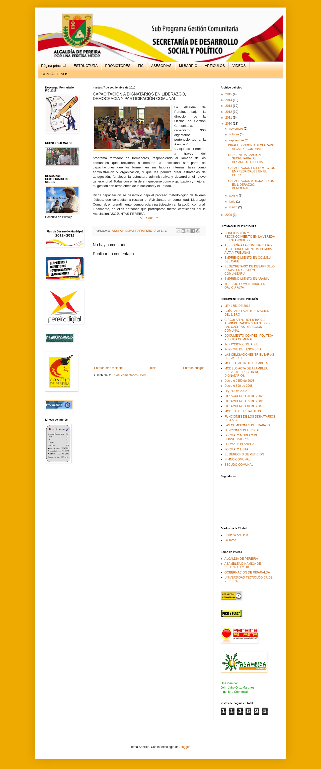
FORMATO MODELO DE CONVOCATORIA (241, 437)
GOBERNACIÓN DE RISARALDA (247, 572)
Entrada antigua (193, 368)
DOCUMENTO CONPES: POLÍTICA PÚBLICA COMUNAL (248, 337)
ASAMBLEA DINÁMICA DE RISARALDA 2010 (242, 565)
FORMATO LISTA (236, 449)
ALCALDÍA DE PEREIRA (241, 558)
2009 (229, 215)
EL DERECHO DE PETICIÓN (244, 454)
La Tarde (230, 540)
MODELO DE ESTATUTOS (242, 411)
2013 (229, 106)
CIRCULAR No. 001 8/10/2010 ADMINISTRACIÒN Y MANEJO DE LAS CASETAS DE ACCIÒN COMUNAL (248, 325)
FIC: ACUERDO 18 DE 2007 (243, 406)
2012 (229, 112)
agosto (234, 195)
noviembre (236, 128)
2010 (229, 123)
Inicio (152, 368)
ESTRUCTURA (86, 66)
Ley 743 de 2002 (235, 391)
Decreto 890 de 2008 (238, 386)
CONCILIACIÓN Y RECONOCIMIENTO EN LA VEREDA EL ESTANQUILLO (249, 236)
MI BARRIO (188, 66)
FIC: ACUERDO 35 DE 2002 (243, 401)
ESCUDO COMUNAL (238, 464)
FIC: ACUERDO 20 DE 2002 (243, 396)
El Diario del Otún (236, 535)
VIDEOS (239, 66)
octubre (234, 134)
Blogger (184, 747)
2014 (229, 100)
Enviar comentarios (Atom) (129, 375)
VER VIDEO (149, 218)
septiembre (237, 140)
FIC (141, 66)
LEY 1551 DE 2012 (237, 306)
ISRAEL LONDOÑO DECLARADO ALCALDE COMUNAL (251, 147)
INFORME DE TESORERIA (243, 349)
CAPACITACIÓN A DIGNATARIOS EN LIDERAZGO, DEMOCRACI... (251, 184)
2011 (229, 117)
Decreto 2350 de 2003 (239, 380)
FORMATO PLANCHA (239, 444)
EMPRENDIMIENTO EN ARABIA (246, 278)
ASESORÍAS (161, 66)
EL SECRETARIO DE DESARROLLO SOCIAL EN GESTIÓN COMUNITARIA (249, 270)
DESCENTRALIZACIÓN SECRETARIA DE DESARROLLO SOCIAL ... (248, 158)
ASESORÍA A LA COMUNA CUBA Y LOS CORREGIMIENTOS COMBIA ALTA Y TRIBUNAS (248, 249)
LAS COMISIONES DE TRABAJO (247, 425)
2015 (229, 94)
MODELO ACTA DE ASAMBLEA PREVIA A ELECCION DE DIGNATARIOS (246, 372)
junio (232, 201)
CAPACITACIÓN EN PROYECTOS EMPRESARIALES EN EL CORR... (251, 171)
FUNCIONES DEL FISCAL (242, 430)
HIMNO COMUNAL (237, 459)
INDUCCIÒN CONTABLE (241, 344)
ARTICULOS (215, 66)
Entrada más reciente (108, 368)
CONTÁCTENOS (54, 74)
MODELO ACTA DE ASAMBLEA (246, 363)
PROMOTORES (117, 66)
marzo (233, 207)
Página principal (53, 66)
